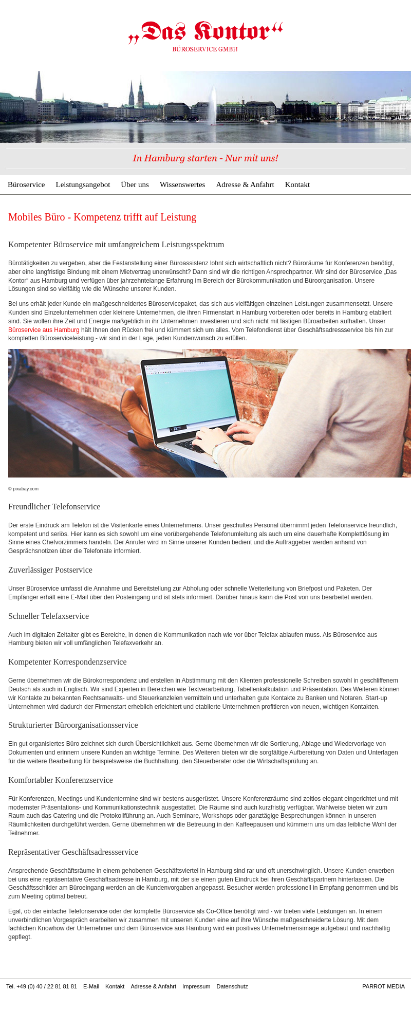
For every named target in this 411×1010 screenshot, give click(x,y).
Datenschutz (232, 986)
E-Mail (91, 986)
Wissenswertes (183, 184)
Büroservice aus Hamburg (44, 330)
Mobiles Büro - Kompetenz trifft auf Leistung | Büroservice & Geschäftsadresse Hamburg (205, 36)
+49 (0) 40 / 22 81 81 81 (46, 986)
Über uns (135, 184)
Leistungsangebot (82, 184)
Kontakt (297, 184)
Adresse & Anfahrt (245, 184)
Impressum (196, 986)
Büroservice (26, 184)
